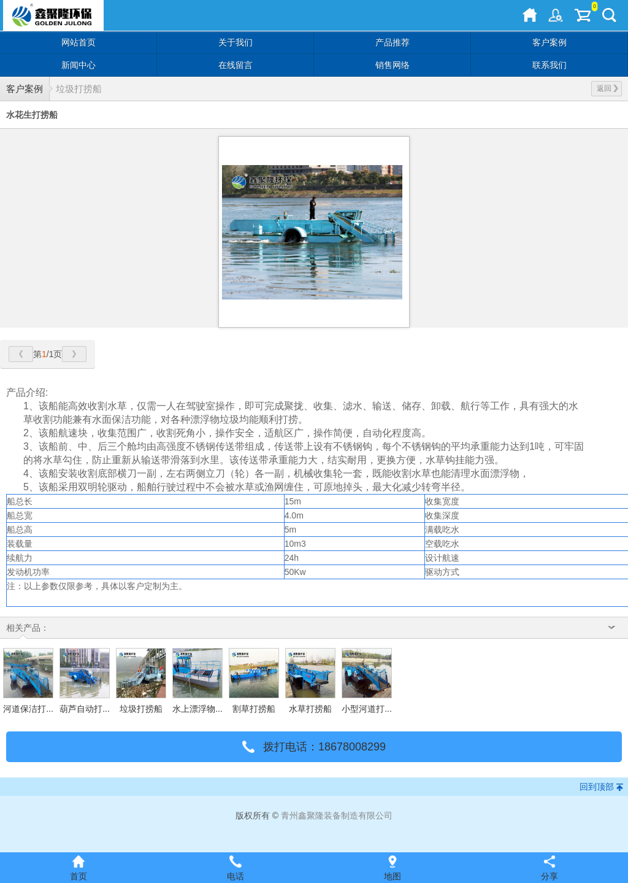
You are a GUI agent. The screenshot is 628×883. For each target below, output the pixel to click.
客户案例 (549, 42)
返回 (607, 88)
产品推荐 (392, 42)
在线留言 (235, 65)
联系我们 (549, 65)
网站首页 (78, 42)
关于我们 (235, 42)
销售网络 (392, 65)
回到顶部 (597, 787)
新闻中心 (78, 65)
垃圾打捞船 (79, 88)
